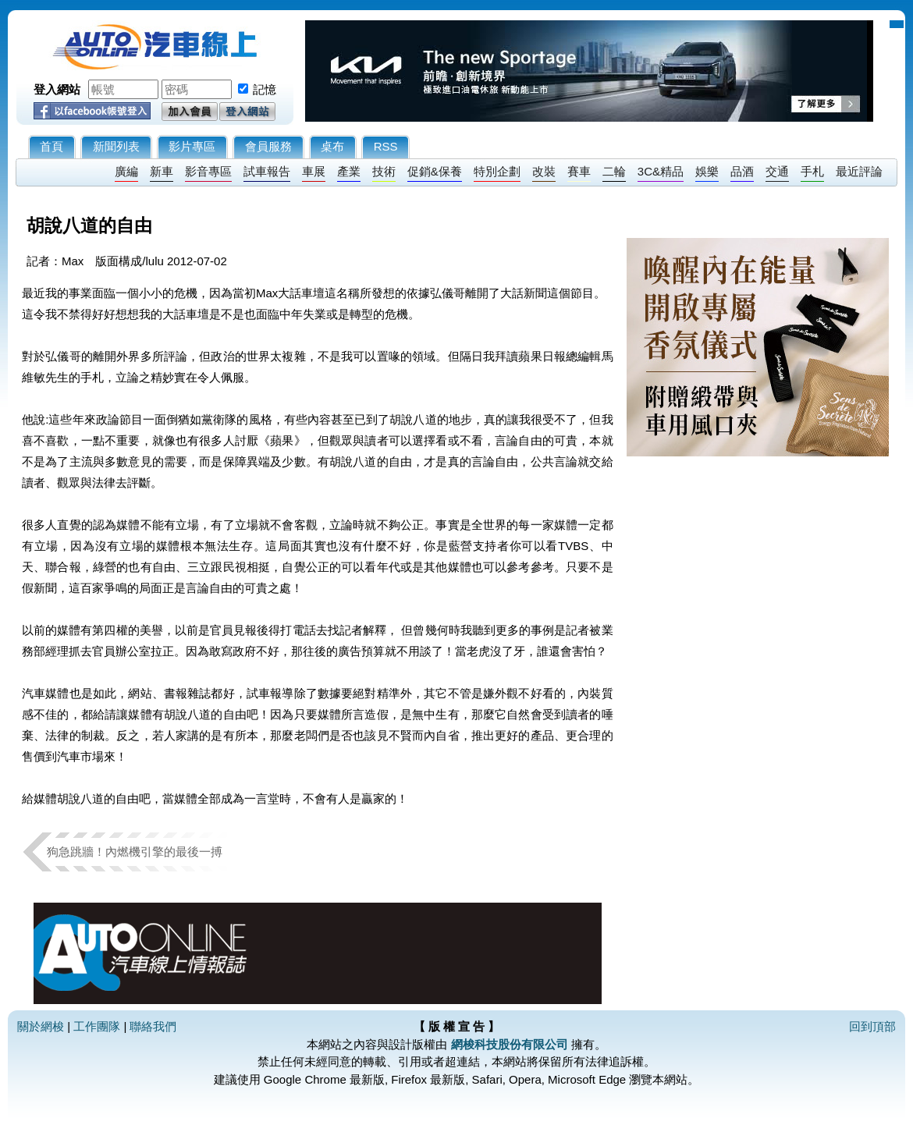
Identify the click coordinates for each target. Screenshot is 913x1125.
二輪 (614, 171)
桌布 (332, 146)
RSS (386, 146)
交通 (777, 171)
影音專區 (208, 171)
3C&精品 (661, 171)
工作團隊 (96, 1026)
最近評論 (859, 171)
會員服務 (268, 146)
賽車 (579, 171)
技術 (384, 171)
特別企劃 (497, 171)
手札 (812, 171)
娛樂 (707, 171)
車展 (313, 171)
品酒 (742, 171)
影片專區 (192, 146)
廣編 (126, 171)
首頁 (51, 146)
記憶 (264, 89)
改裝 (544, 171)
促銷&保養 (434, 171)
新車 (161, 171)
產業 (349, 171)
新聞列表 (116, 146)
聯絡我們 (153, 1026)
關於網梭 (40, 1026)
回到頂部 (872, 1026)
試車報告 (266, 171)
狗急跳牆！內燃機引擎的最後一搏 (134, 851)
